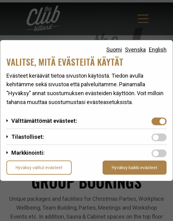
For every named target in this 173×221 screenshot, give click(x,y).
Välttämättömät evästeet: (44, 121)
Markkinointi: (27, 152)
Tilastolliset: (27, 137)
